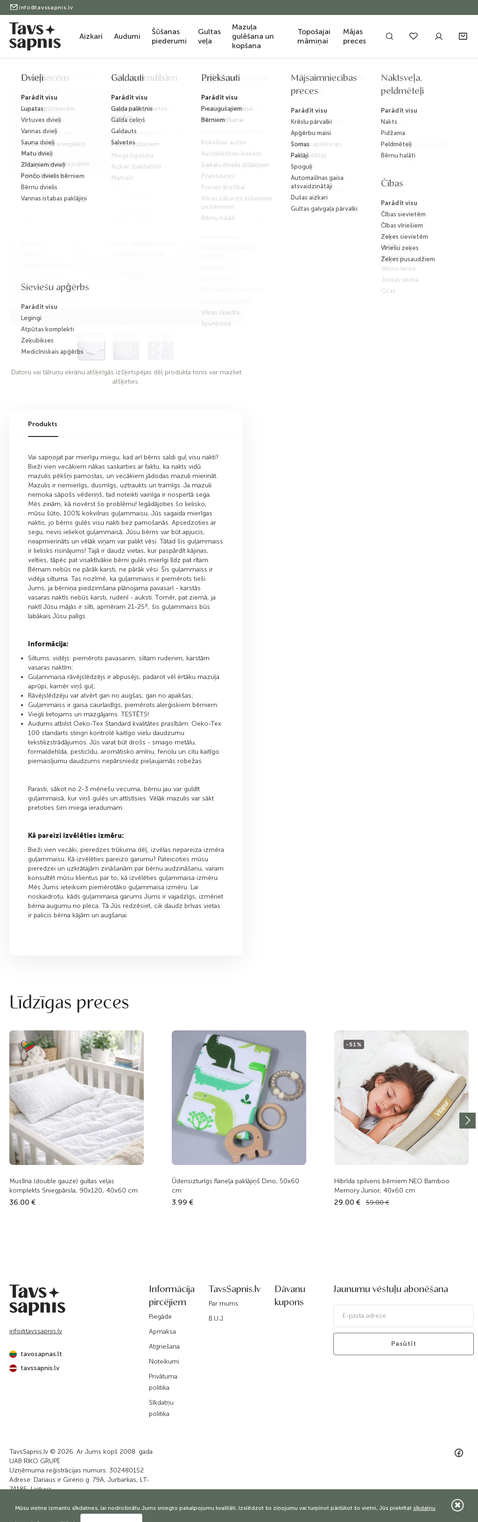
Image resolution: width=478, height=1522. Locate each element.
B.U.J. (217, 1318)
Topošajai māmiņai (313, 36)
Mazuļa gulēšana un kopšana (253, 36)
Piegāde (160, 1317)
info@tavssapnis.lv (41, 7)
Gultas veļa (209, 36)
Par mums (224, 1304)
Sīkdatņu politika (161, 1408)
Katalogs (49, 81)
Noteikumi (164, 1361)
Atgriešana (164, 1347)
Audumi (127, 36)
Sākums (18, 81)
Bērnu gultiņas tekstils (166, 81)
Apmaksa (162, 1332)
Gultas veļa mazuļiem (98, 81)
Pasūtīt (403, 1344)
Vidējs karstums (267, 81)
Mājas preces (354, 36)
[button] (464, 36)
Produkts (42, 424)
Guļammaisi (222, 81)
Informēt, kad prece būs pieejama (340, 165)
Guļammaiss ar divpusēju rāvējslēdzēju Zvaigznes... (365, 81)
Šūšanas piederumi (169, 36)
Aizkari (91, 36)
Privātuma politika (163, 1382)
